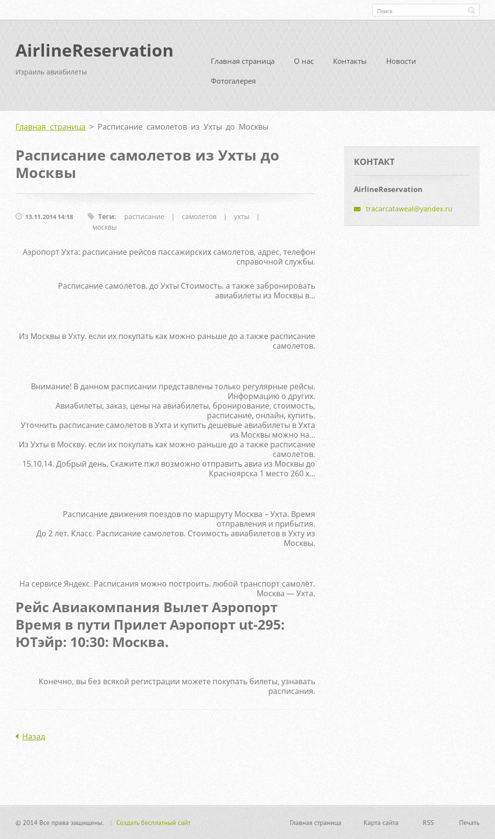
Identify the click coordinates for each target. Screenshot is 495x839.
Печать (469, 822)
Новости (401, 61)
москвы (104, 227)
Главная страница (243, 61)
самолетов (199, 216)
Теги (106, 216)
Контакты (350, 61)
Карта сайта (381, 822)
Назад (33, 736)
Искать (471, 10)
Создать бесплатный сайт (153, 822)
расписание (144, 216)
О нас (304, 61)
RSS (428, 822)
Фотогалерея (233, 81)
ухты (241, 216)
